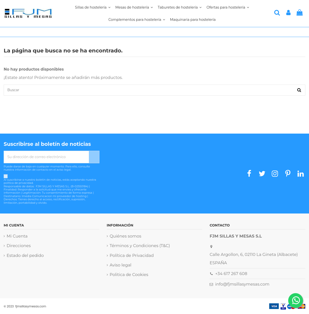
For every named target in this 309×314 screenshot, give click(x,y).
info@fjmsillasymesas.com (242, 284)
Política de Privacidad (132, 255)
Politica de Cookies (129, 274)
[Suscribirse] (94, 157)
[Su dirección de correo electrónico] (46, 157)
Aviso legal (120, 265)
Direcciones (19, 245)
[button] (136, 19)
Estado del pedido (25, 255)
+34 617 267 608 (231, 273)
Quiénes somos (125, 236)
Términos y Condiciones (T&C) (140, 245)
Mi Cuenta (17, 236)
